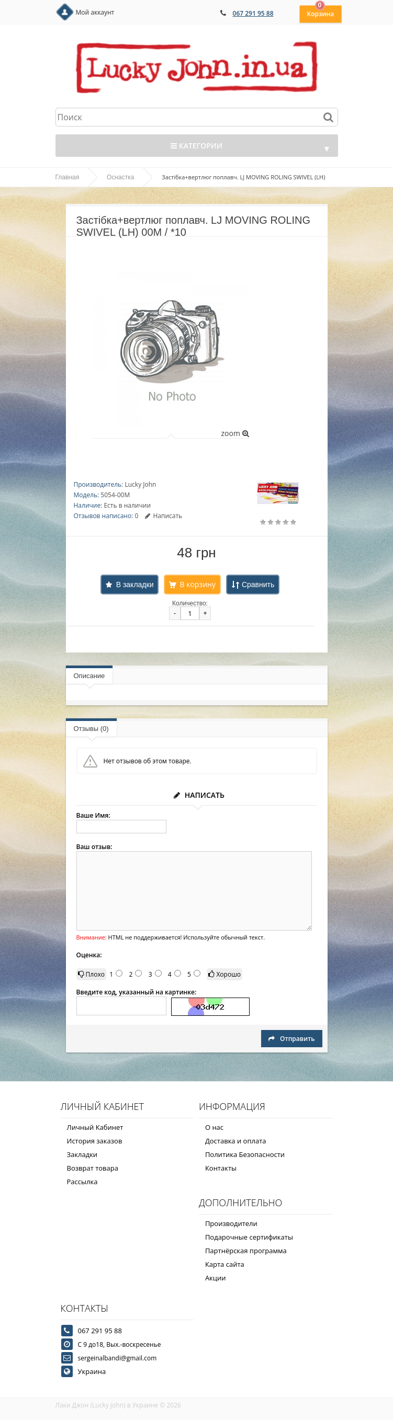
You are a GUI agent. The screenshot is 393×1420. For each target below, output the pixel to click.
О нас (214, 1127)
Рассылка (82, 1181)
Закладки (82, 1154)
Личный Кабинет (95, 1127)
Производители (231, 1223)
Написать (163, 515)
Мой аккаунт (95, 12)
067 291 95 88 (253, 13)
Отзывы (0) (91, 728)
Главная (67, 177)
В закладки (135, 584)
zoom (235, 433)
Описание (89, 676)
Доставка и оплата (235, 1141)
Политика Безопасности (245, 1154)
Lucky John (140, 484)
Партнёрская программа (246, 1250)
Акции (215, 1277)
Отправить (291, 1038)
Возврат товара (92, 1168)
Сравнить (258, 584)
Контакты (221, 1168)
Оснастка (120, 177)
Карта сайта (224, 1264)
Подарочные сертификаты (249, 1237)
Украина (92, 1371)
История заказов (94, 1141)
